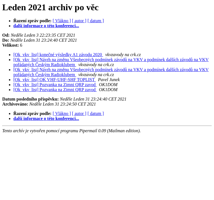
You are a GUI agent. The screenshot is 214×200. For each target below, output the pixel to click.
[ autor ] (79, 20)
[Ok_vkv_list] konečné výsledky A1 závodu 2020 (58, 54)
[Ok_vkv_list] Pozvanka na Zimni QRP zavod (55, 84)
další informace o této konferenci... (46, 25)
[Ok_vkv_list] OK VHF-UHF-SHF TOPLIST (54, 79)
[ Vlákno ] (62, 20)
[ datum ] (95, 20)
